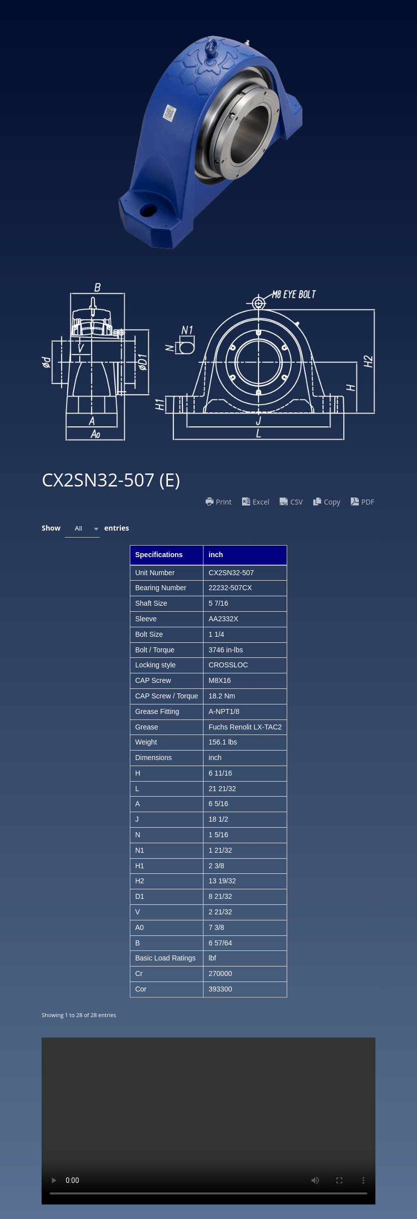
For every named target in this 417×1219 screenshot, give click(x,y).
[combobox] (82, 529)
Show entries (85, 529)
